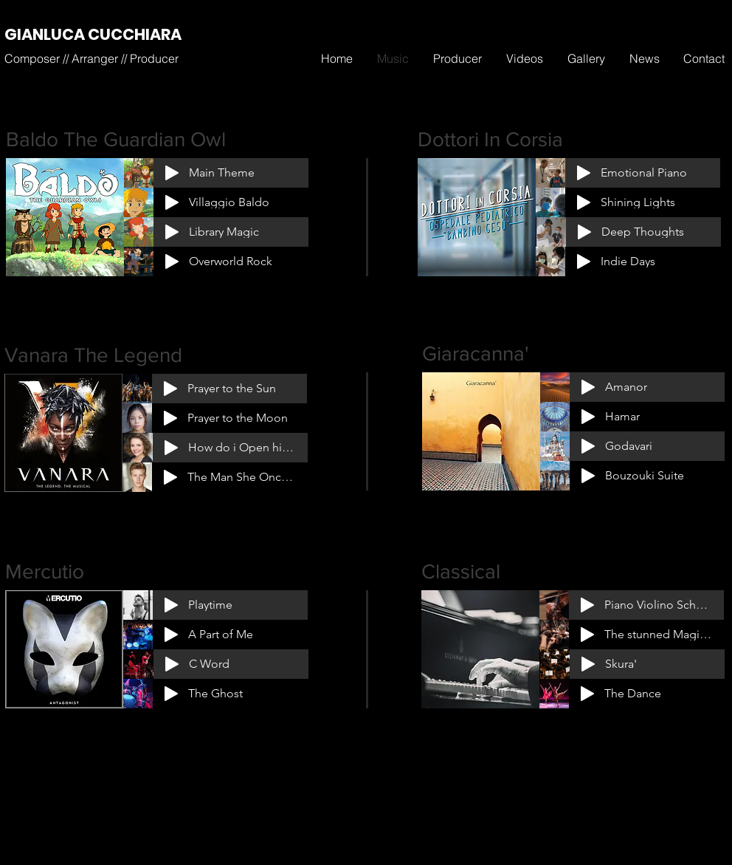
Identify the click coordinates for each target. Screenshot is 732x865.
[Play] (172, 172)
